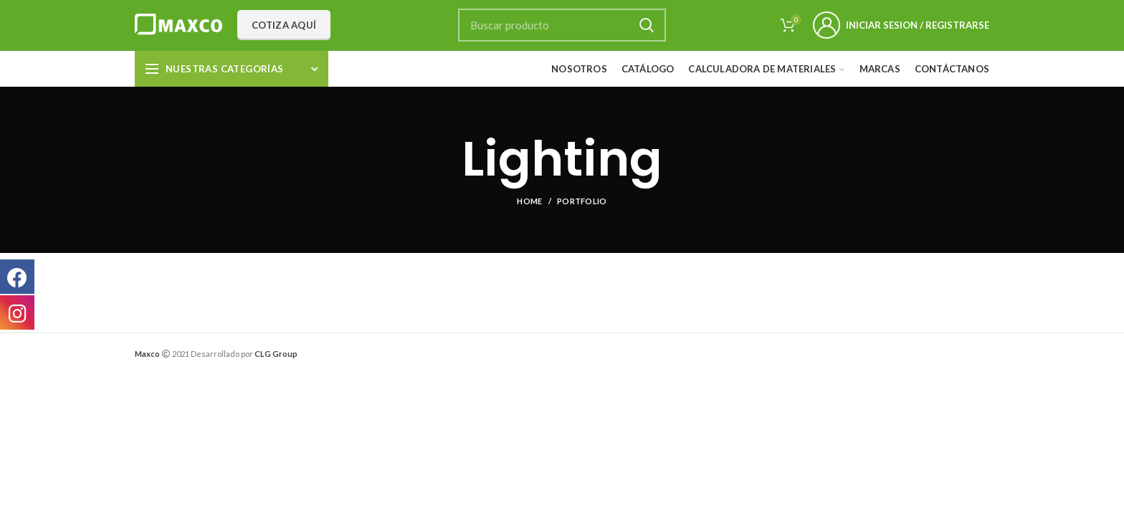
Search (647, 25)
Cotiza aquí (284, 25)
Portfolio (582, 201)
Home (529, 201)
